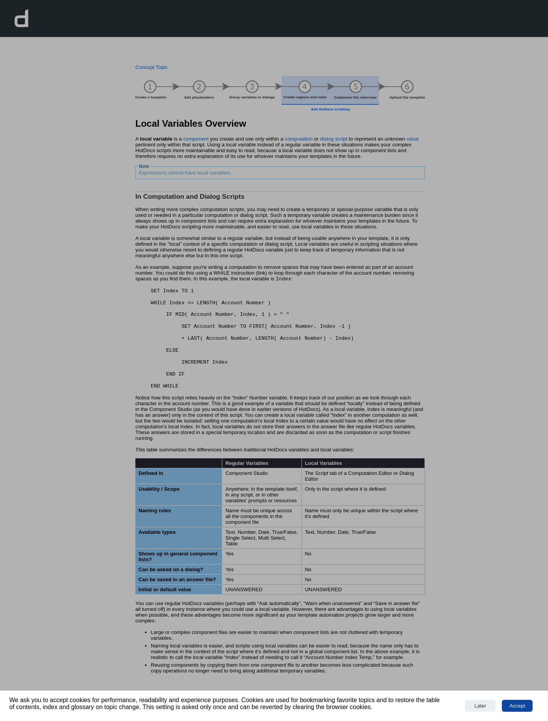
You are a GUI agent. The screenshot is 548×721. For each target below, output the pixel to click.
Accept (517, 706)
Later (480, 706)
